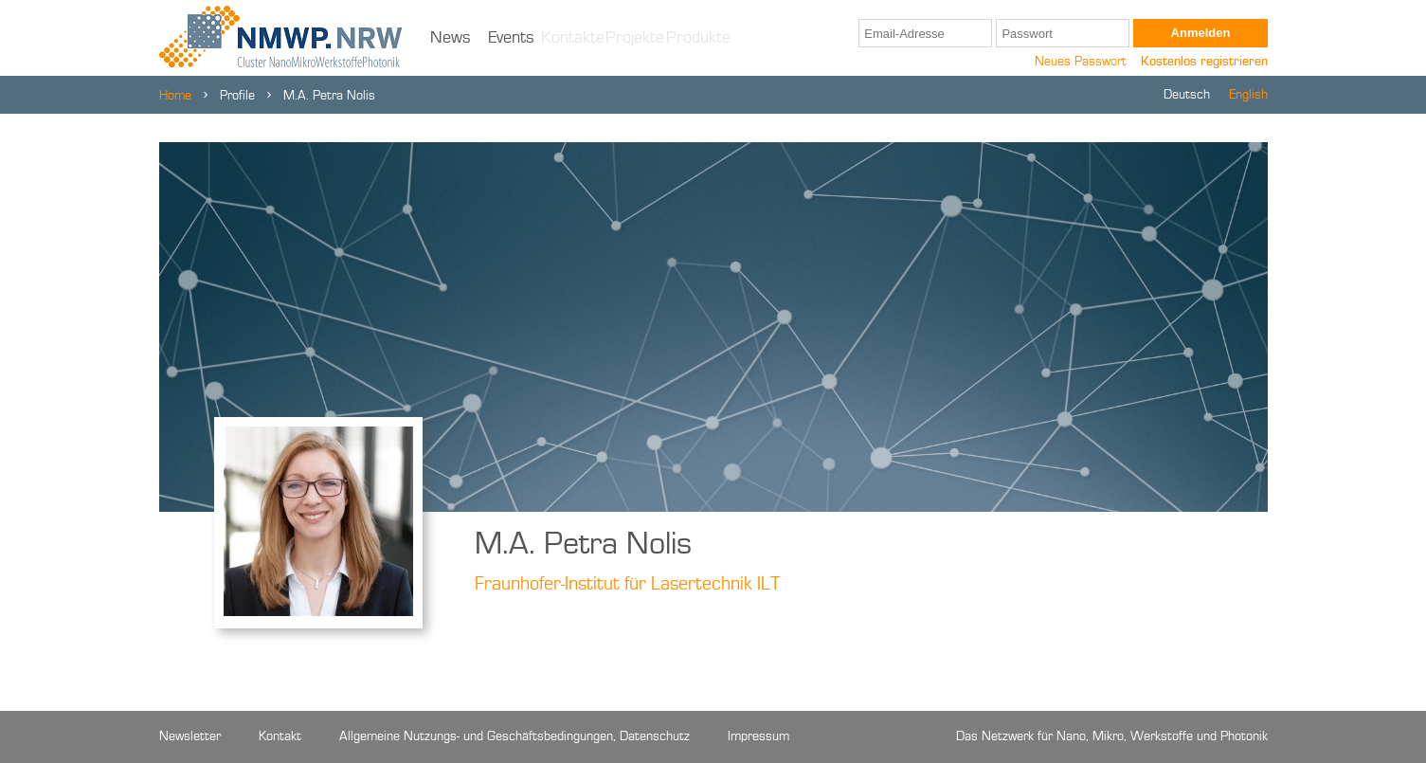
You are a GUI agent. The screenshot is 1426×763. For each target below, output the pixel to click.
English (1248, 94)
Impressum (758, 736)
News (450, 37)
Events (511, 37)
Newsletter (190, 736)
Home (175, 95)
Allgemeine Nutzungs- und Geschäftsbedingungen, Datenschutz (514, 736)
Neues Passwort (1081, 61)
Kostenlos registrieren (1204, 61)
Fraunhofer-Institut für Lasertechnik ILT (627, 584)
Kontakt (280, 736)
